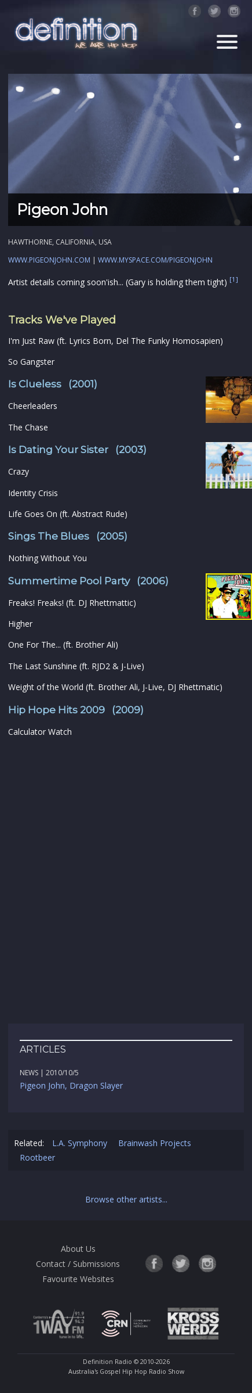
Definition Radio (107, 1362)
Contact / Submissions (78, 1263)
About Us (78, 1248)
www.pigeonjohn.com (49, 260)
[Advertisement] (126, 881)
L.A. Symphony (79, 1142)
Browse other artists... (126, 1199)
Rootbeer (37, 1157)
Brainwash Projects (154, 1142)
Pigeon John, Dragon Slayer (71, 1085)
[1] (233, 279)
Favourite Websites (78, 1278)
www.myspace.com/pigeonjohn (155, 260)
